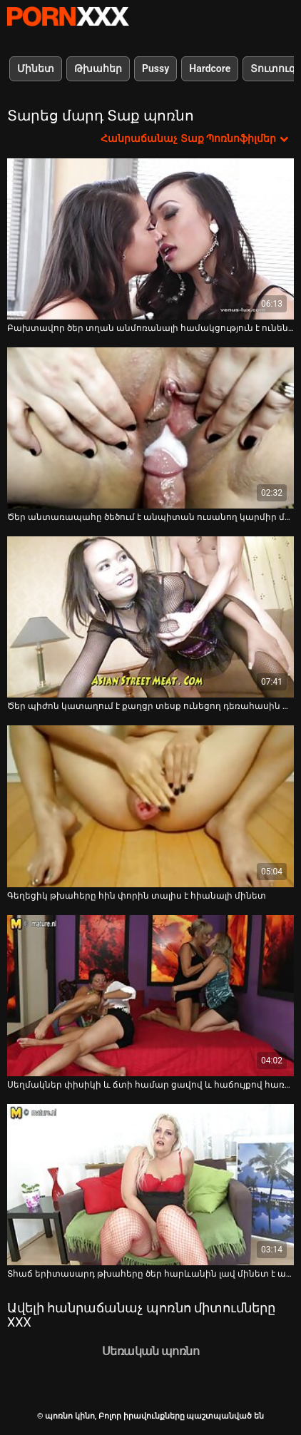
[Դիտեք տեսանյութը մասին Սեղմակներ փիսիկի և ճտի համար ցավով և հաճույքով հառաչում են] (150, 995)
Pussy (155, 68)
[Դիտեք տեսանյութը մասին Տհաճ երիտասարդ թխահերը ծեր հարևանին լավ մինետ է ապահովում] (150, 1184)
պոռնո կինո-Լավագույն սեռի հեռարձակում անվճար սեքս (67, 16)
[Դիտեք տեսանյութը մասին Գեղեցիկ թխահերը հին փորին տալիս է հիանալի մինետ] (150, 806)
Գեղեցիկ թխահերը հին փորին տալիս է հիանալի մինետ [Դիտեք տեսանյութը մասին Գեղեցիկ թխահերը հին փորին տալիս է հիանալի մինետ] (136, 896)
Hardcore (209, 68)
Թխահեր (98, 68)
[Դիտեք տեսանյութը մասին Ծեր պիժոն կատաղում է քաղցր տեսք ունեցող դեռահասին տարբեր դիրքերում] (150, 617)
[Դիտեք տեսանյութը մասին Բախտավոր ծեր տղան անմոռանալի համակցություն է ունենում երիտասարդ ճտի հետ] (150, 239)
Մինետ (35, 68)
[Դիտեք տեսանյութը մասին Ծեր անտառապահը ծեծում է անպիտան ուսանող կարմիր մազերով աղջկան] (150, 428)
